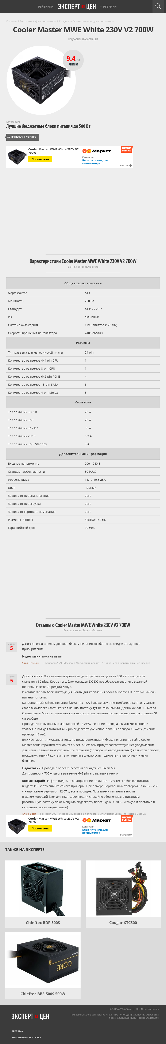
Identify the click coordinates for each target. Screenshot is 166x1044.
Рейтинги (46, 6)
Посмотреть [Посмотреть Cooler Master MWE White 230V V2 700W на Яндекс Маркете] (40, 159)
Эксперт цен (77, 7)
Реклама (17, 1031)
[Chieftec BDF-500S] (43, 888)
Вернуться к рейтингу (22, 137)
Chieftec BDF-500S (43, 922)
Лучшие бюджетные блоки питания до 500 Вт (48, 126)
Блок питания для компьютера (95, 162)
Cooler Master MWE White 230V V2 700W (53, 151)
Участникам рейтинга (26, 1037)
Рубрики (110, 6)
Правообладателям (148, 1017)
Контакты (153, 1009)
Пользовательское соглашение (87, 1014)
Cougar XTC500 (123, 922)
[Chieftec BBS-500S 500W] (43, 960)
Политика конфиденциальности (125, 1014)
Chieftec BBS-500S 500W (42, 993)
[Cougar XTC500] (123, 888)
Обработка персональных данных (134, 1016)
